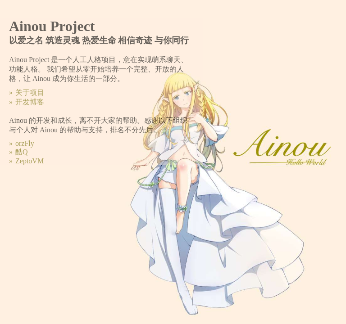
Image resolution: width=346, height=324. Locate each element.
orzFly (24, 143)
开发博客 (29, 102)
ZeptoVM (29, 161)
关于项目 (29, 92)
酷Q (21, 152)
